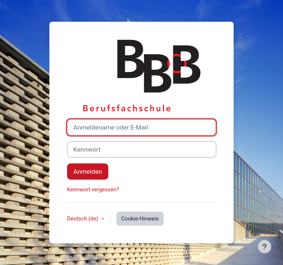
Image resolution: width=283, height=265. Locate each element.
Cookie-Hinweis (140, 218)
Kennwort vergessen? (93, 189)
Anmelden (87, 171)
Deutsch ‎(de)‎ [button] (83, 218)
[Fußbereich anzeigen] (264, 246)
